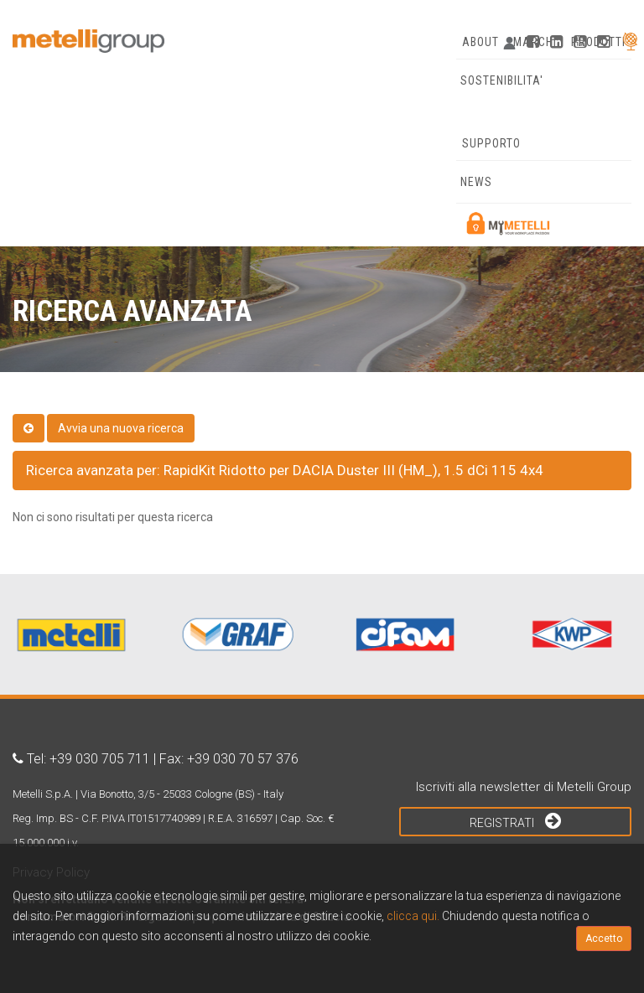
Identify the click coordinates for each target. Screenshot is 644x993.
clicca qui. (413, 916)
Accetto (603, 938)
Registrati (515, 820)
